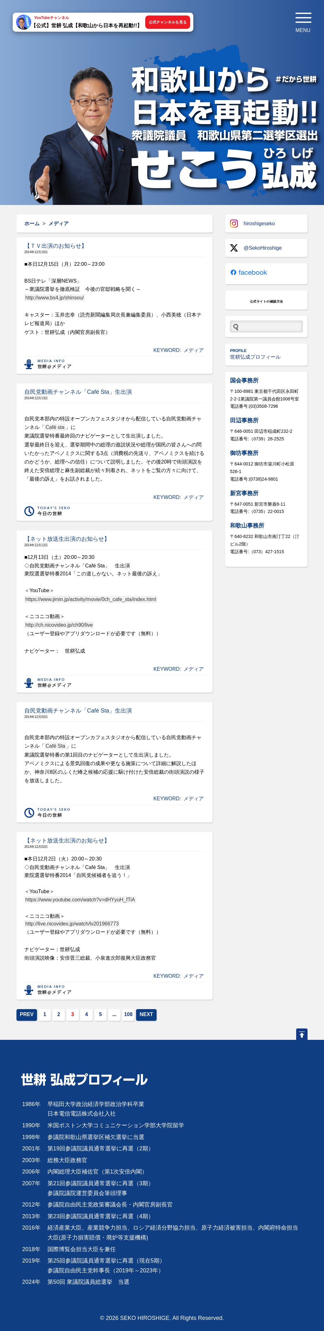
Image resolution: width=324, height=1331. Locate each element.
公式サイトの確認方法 (266, 301)
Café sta (55, 427)
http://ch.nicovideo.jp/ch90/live (59, 625)
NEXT (146, 1014)
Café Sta (55, 746)
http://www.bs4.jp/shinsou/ (54, 297)
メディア (194, 350)
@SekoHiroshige (256, 248)
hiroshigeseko (252, 223)
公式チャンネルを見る (168, 22)
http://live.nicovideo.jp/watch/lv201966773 (72, 923)
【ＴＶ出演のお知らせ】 (55, 246)
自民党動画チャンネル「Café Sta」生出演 (78, 392)
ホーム (32, 223)
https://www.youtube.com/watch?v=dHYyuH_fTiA (80, 899)
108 (128, 1014)
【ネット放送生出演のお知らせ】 (67, 539)
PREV (27, 1014)
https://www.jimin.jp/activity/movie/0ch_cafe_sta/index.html (90, 599)
